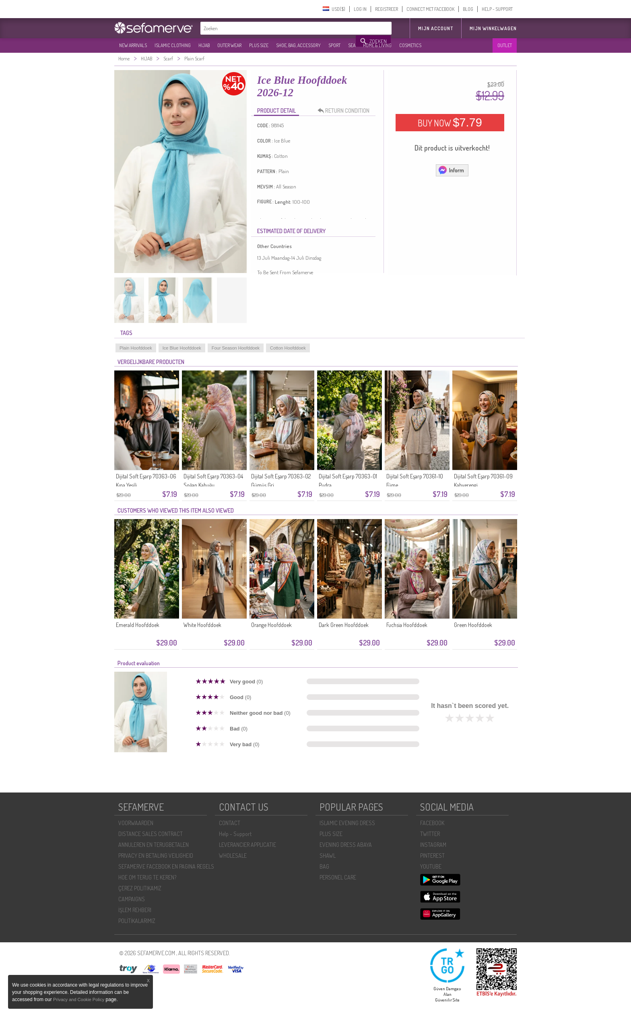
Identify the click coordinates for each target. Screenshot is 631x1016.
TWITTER (430, 833)
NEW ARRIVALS (133, 45)
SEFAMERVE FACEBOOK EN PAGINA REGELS (166, 866)
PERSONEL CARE (338, 877)
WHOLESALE (233, 855)
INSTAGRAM (433, 844)
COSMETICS (410, 45)
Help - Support (235, 833)
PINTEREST (432, 855)
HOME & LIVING (377, 45)
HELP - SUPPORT (497, 9)
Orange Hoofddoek (271, 624)
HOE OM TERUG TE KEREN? (147, 877)
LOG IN (360, 9)
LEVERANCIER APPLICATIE (247, 844)
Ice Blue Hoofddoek (182, 348)
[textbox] (278, 28)
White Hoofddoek (202, 624)
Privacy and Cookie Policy (78, 999)
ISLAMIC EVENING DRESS (347, 822)
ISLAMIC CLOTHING (173, 45)
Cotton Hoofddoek (288, 348)
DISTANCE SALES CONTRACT (150, 833)
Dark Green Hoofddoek (344, 624)
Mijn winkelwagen (493, 28)
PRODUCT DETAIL (276, 110)
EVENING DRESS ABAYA (346, 844)
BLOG (468, 9)
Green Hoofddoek (473, 624)
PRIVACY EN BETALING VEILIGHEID (155, 855)
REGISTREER (386, 9)
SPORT (334, 45)
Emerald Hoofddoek (137, 624)
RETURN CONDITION (345, 110)
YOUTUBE (430, 866)
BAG (324, 866)
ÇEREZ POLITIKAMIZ (139, 888)
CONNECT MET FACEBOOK (430, 9)
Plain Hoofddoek (136, 348)
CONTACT (229, 822)
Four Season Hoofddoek (236, 348)
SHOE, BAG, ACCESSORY (298, 45)
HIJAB (204, 45)
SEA (351, 45)
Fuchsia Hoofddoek (406, 624)
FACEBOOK (432, 822)
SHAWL (328, 855)
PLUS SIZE (258, 45)
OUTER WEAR (229, 45)
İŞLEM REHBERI (134, 909)
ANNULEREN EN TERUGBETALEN (153, 844)
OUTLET (504, 45)
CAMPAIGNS (131, 899)
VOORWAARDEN (135, 822)
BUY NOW (450, 122)
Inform (451, 170)
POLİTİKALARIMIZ (136, 920)
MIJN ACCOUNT (435, 28)
